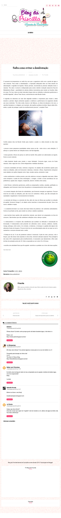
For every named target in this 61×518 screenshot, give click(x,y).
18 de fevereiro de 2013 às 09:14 (14, 410)
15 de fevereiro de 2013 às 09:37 (14, 351)
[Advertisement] (30, 54)
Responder (9, 344)
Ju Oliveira (10, 408)
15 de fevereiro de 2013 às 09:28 (14, 332)
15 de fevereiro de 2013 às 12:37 (14, 393)
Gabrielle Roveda (11, 392)
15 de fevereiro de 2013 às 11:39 (14, 373)
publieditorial (21, 76)
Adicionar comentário (9, 425)
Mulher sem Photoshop (13, 371)
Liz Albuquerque (11, 349)
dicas (16, 76)
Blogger (50, 467)
